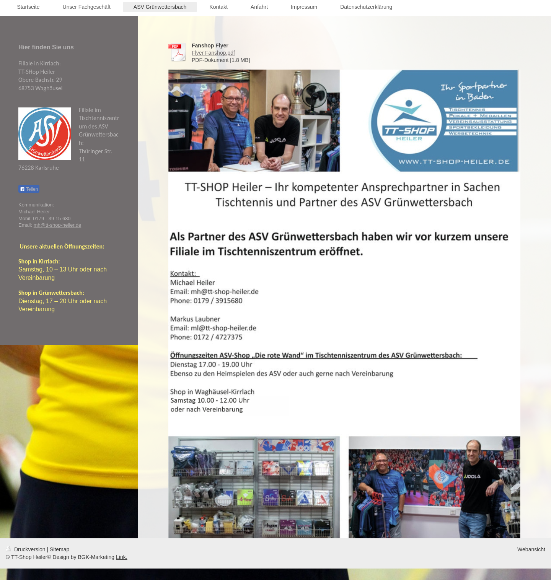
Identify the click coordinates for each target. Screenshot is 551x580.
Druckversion (26, 549)
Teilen (29, 189)
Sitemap (59, 549)
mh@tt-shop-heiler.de (57, 225)
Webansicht (531, 549)
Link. (121, 557)
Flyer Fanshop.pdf (213, 53)
